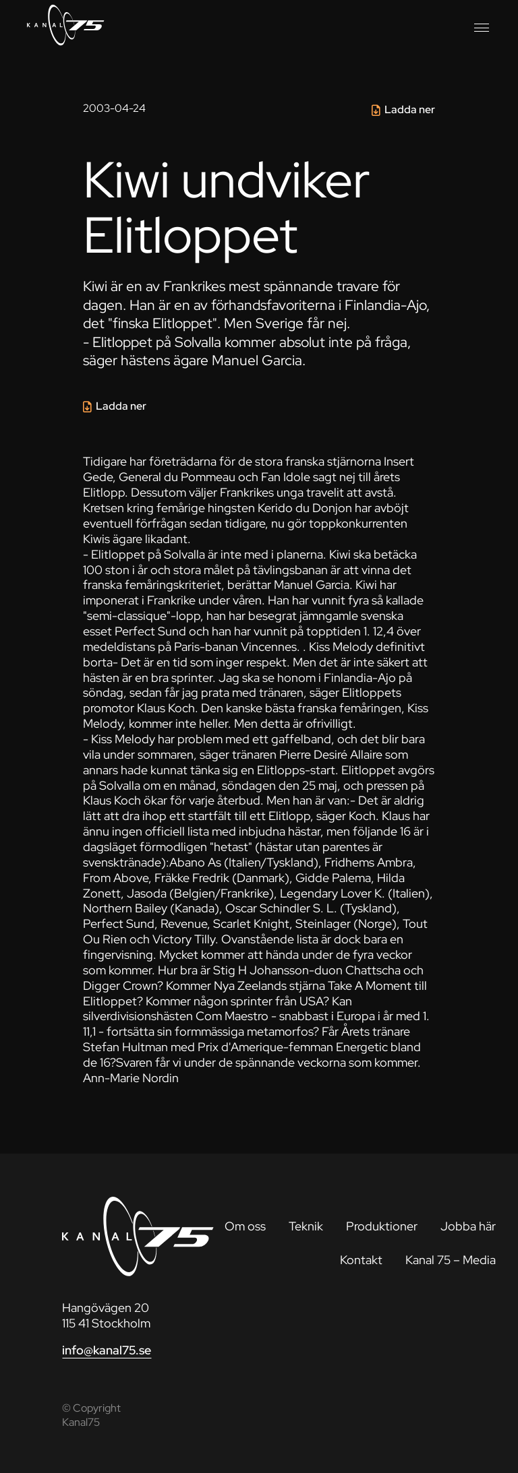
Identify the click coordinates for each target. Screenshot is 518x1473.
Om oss (245, 1226)
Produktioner (382, 1226)
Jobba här (468, 1226)
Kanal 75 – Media (450, 1259)
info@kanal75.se (106, 1350)
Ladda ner (409, 109)
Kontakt (361, 1259)
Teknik (306, 1226)
